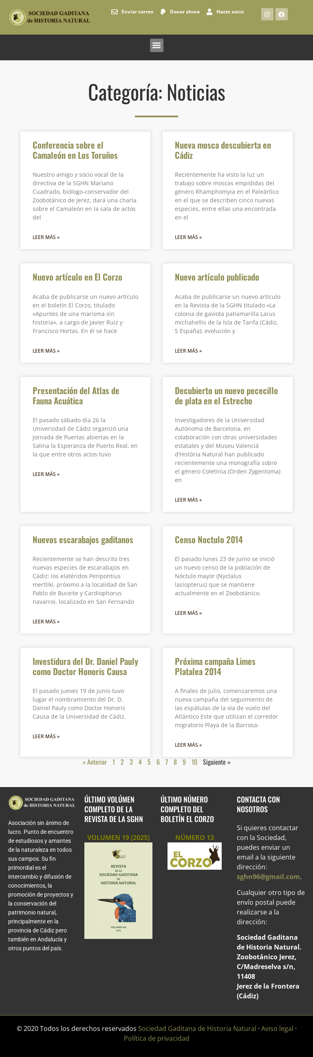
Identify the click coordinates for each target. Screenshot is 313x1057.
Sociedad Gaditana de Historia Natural (197, 1028)
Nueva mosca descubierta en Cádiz (223, 149)
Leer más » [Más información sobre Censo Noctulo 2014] (188, 613)
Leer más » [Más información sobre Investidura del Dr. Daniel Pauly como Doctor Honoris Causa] (46, 736)
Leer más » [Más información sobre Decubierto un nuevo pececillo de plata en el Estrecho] (188, 499)
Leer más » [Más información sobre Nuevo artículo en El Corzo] (46, 350)
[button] (156, 45)
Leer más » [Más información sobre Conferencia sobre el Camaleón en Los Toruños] (46, 237)
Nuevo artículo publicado (217, 276)
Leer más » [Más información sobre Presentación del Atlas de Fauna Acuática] (46, 474)
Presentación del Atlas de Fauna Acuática (76, 395)
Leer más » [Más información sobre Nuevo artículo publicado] (188, 350)
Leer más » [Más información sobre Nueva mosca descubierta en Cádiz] (188, 237)
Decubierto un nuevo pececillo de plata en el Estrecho (226, 395)
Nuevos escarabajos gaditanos (83, 539)
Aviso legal (277, 1028)
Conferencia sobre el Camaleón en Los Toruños (75, 149)
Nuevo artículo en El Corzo (77, 276)
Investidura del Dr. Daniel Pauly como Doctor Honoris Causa (85, 666)
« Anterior (95, 762)
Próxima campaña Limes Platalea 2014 (215, 666)
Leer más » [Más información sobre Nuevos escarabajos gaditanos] (46, 621)
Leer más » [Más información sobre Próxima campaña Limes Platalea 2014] (188, 744)
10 (194, 762)
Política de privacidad (157, 1038)
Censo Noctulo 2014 (209, 539)
